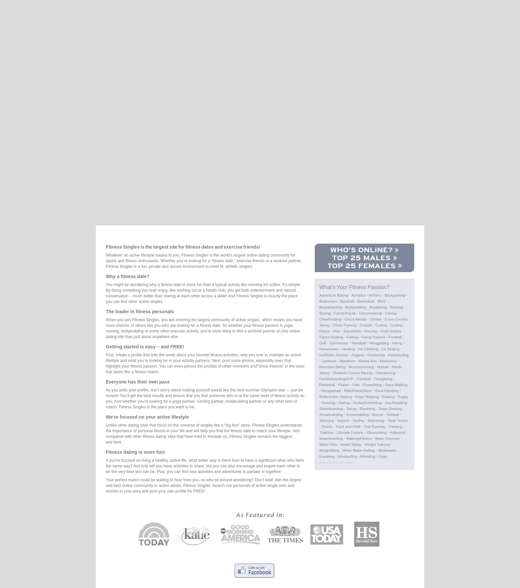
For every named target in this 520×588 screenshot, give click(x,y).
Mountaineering (361, 367)
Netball (382, 367)
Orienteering (385, 373)
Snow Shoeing (390, 409)
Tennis (327, 427)
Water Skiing (351, 444)
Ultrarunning (376, 433)
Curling (381, 325)
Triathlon (326, 433)
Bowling (396, 307)
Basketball (366, 301)
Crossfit (366, 325)
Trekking (395, 427)
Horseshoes (329, 349)
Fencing (370, 331)
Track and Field (347, 427)
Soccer (377, 415)
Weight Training (377, 444)
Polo (355, 385)
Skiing (351, 409)
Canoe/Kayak (345, 313)
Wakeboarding (331, 439)
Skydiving (367, 409)
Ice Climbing (368, 349)
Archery (375, 295)
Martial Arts (367, 361)
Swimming (375, 421)
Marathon (347, 361)
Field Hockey (391, 331)
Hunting (348, 349)
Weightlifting (329, 450)
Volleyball (397, 433)
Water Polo (328, 444)
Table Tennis (397, 421)
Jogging (357, 355)
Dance (324, 331)
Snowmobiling (357, 415)
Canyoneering (370, 313)
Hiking (397, 343)
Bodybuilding (355, 307)
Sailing (344, 403)
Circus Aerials (355, 319)
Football (395, 337)
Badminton (328, 301)
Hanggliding (379, 343)
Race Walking (396, 385)
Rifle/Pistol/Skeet (358, 391)
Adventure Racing (333, 295)
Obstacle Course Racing (352, 373)
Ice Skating (390, 349)
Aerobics (359, 295)
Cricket (375, 319)
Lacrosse (329, 361)
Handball (359, 343)
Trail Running (374, 427)
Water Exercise (387, 439)
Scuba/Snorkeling (367, 403)
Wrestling (367, 456)
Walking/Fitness (359, 439)
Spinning (326, 421)
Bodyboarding (330, 307)
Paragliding (383, 379)
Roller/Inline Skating (335, 397)
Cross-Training (345, 325)
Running (328, 403)
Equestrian (352, 331)
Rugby (403, 397)
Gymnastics (338, 343)
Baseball (347, 301)
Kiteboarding (398, 355)
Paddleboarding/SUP (336, 379)
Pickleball (327, 385)
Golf (322, 343)
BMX (381, 301)
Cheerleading (330, 319)
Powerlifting (372, 385)
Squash (343, 421)
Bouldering (378, 307)
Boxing (325, 313)
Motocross (388, 361)
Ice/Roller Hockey (333, 355)
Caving (390, 313)
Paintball (364, 379)
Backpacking (395, 295)
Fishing (352, 337)
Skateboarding (331, 409)
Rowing (388, 397)
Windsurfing (347, 456)
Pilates (343, 385)
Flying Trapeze (373, 337)
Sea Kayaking (396, 403)
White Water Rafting (359, 450)
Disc (336, 331)
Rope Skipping (367, 397)
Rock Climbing (387, 391)
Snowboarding (331, 415)
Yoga (383, 456)
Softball (393, 415)
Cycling (396, 325)
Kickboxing (376, 355)
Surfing (358, 421)
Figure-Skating (331, 337)
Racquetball (331, 391)
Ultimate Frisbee (350, 433)
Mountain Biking (332, 367)
